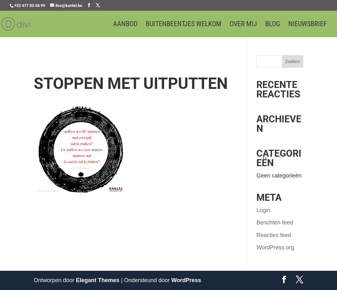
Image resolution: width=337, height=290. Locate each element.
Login (263, 210)
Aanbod (125, 25)
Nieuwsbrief (307, 25)
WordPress (186, 280)
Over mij (243, 25)
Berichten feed (274, 222)
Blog (272, 25)
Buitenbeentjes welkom (183, 25)
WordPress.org (275, 247)
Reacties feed (273, 235)
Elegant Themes (97, 280)
